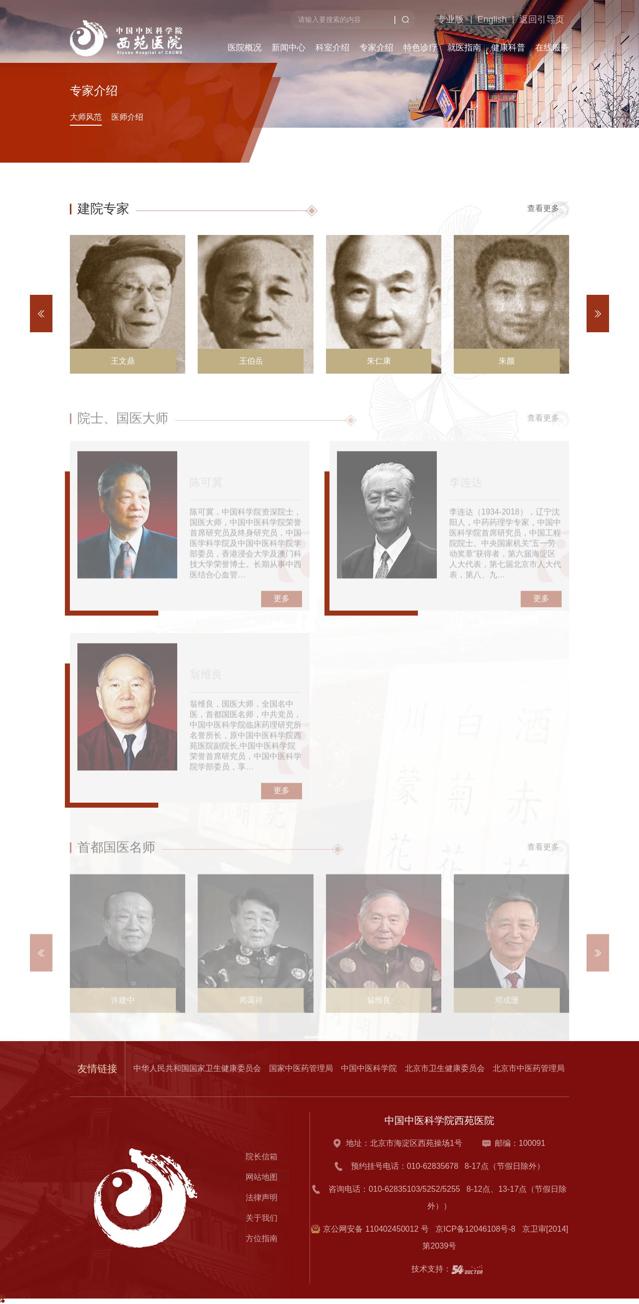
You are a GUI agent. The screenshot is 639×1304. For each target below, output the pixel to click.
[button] (598, 313)
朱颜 (507, 361)
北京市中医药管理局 (529, 1068)
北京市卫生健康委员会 (445, 1068)
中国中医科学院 (369, 1068)
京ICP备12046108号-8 (477, 1229)
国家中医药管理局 (301, 1068)
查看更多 (548, 209)
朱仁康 (379, 361)
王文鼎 (123, 361)
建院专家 (103, 208)
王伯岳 (251, 361)
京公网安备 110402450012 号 (376, 1229)
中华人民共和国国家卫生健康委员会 (197, 1068)
